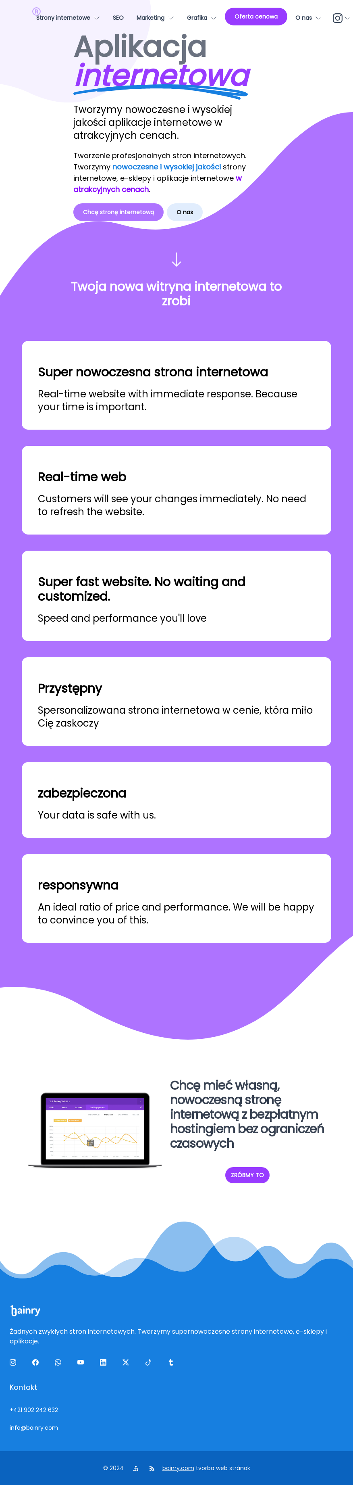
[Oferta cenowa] (256, 16)
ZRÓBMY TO (247, 1175)
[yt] (82, 1364)
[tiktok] (150, 1364)
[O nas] (308, 17)
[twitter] (127, 1364)
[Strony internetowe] (68, 17)
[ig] (14, 1364)
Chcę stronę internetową (118, 212)
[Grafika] (202, 17)
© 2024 (114, 1468)
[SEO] (118, 17)
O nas (184, 212)
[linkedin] (105, 1364)
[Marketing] (155, 17)
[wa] (59, 1364)
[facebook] (37, 1364)
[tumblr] (172, 1364)
